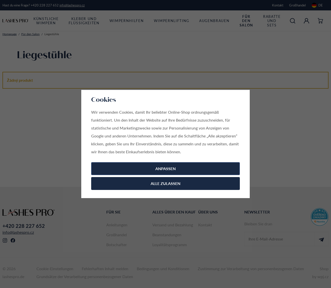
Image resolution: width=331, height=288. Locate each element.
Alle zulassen (165, 183)
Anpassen (165, 168)
